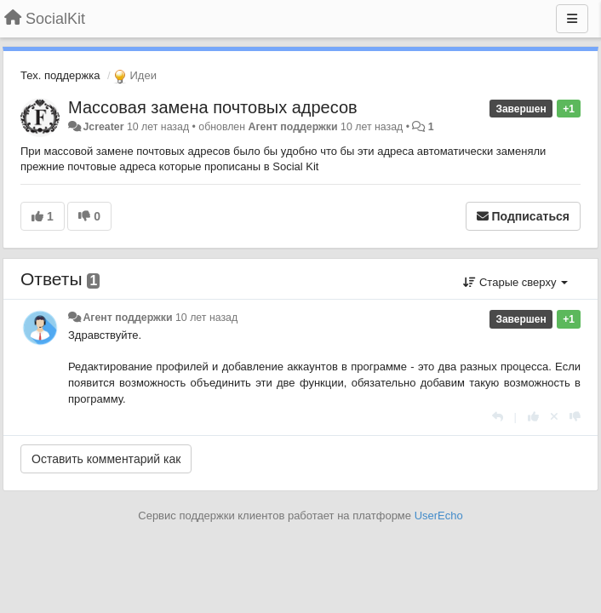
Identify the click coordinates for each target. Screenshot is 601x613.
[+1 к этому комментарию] (533, 416)
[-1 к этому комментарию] (575, 416)
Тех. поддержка (60, 75)
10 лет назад (206, 318)
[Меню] (572, 18)
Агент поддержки (293, 127)
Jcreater (103, 127)
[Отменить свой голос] (554, 416)
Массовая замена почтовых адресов (213, 107)
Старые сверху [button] (515, 282)
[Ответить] (497, 416)
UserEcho (439, 515)
